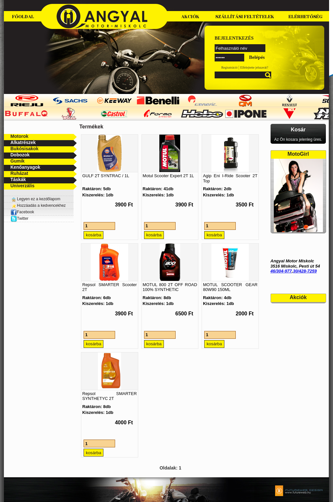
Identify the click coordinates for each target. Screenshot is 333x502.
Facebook (22, 212)
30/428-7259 (305, 271)
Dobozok (20, 154)
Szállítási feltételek (244, 16)
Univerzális (22, 185)
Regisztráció (229, 67)
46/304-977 (281, 271)
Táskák (18, 179)
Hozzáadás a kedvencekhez (41, 205)
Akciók (190, 16)
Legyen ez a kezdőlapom (38, 199)
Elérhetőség (305, 16)
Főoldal (23, 16)
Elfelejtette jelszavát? (254, 67)
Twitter (22, 218)
